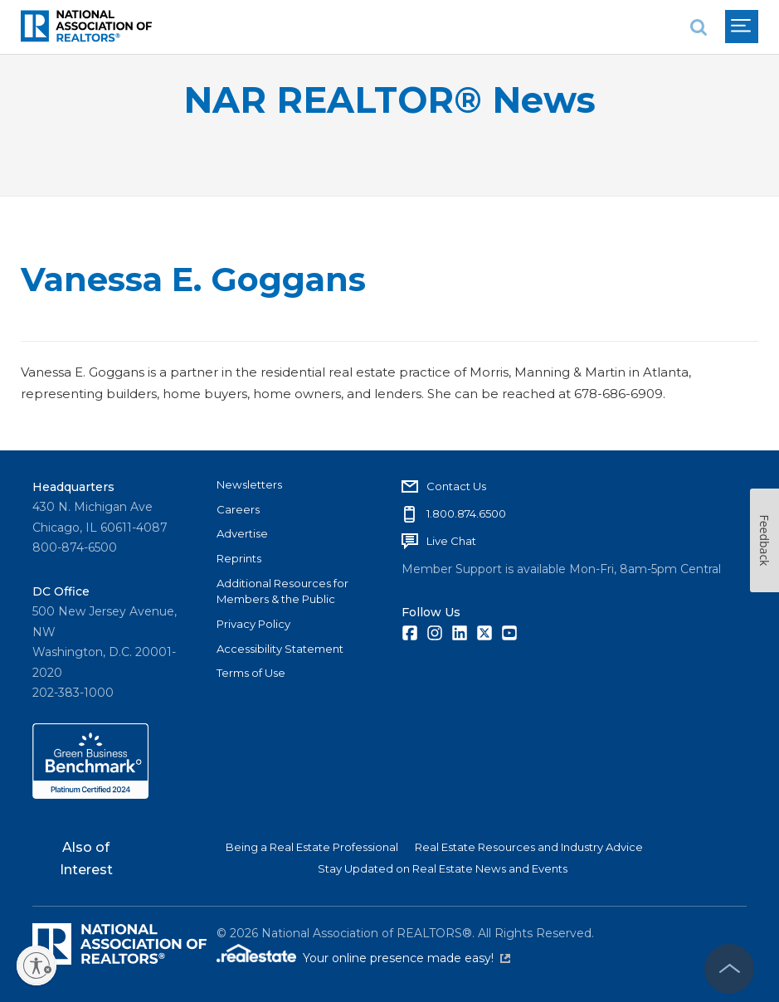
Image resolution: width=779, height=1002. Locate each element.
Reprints (239, 558)
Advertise (242, 533)
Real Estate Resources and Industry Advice (529, 847)
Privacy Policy (253, 623)
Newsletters (249, 484)
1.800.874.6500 (466, 513)
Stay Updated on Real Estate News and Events (442, 868)
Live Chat (451, 540)
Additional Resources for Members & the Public (282, 591)
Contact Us (456, 486)
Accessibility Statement (280, 648)
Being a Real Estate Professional (312, 847)
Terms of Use (251, 672)
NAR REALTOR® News (389, 100)
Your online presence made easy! (406, 958)
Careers (238, 509)
